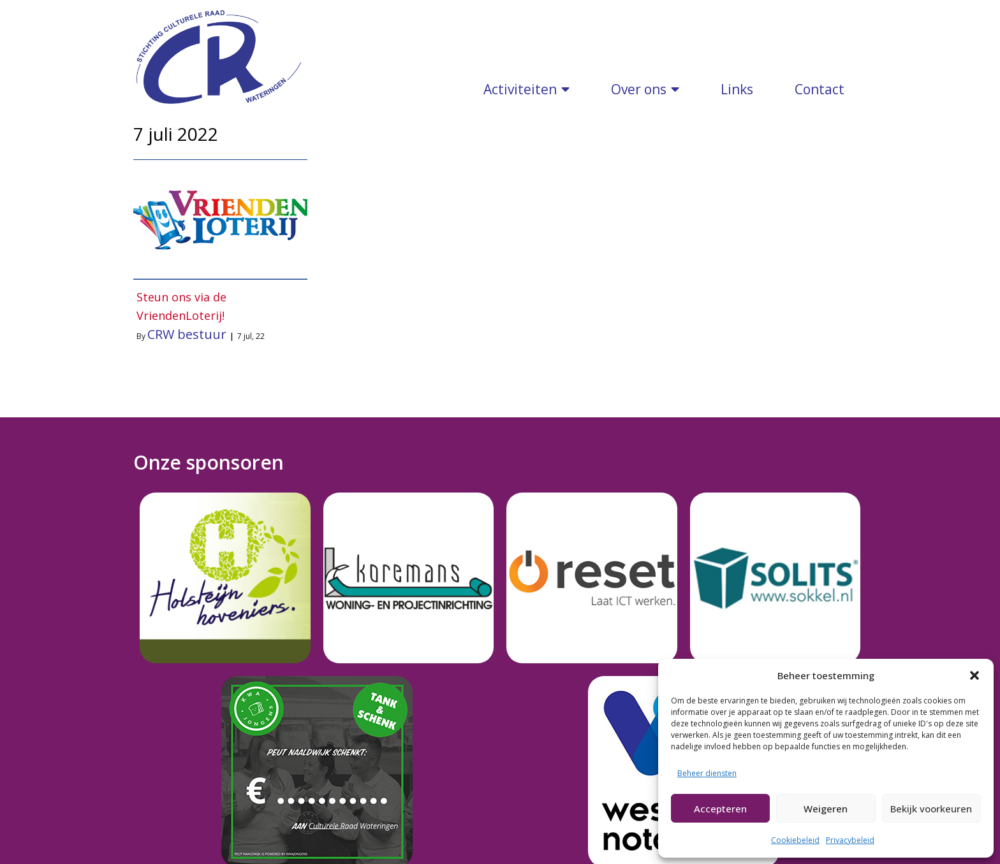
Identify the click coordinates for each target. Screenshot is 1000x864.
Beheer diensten (707, 773)
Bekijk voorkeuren (931, 808)
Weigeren (826, 808)
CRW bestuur (186, 321)
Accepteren (720, 808)
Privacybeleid (850, 840)
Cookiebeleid (795, 840)
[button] (974, 675)
